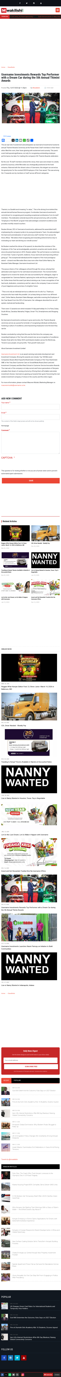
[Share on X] (6, 1374)
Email (3, 413)
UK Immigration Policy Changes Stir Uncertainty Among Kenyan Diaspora (35, 1137)
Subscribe (48, 1374)
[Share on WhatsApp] (9, 1374)
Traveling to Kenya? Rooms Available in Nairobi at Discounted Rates (26, 762)
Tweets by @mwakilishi (9, 1159)
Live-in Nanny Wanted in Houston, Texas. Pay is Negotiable (23, 798)
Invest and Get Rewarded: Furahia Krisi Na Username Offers (23, 871)
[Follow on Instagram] (22, 1374)
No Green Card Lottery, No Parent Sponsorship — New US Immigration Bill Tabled (23, 16)
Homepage (5, 426)
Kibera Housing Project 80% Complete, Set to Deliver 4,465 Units (35, 1185)
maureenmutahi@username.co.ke (13, 385)
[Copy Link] (17, 1374)
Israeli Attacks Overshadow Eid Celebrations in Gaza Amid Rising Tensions (35, 1148)
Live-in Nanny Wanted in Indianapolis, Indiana (17, 985)
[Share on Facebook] (2, 1374)
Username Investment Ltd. (10, 354)
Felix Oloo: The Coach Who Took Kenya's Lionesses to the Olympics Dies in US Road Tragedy (32, 1174)
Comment (5, 430)
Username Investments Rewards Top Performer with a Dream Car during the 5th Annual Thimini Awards (28, 909)
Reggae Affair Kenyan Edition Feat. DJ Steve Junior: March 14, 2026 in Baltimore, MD (27, 688)
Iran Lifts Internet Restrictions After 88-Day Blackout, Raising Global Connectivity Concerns (33, 1114)
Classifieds (11, 67)
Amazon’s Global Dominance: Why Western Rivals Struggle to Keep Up (34, 1126)
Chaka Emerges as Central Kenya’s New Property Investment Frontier (34, 1254)
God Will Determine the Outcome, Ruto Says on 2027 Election (34, 1091)
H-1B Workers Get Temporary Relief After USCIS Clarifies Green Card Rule (34, 1197)
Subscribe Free (31, 1066)
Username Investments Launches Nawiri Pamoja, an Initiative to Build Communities (27, 947)
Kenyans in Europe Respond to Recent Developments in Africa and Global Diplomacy (36, 1231)
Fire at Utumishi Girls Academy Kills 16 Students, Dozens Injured (35, 1102)
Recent (6, 1080)
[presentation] (18, 465)
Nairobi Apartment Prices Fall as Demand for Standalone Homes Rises (35, 1265)
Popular (17, 1080)
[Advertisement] (30, 38)
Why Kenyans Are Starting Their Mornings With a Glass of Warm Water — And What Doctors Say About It (35, 1208)
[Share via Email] (13, 1374)
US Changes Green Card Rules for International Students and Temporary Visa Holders (32, 1307)
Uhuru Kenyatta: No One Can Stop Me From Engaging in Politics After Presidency (35, 1276)
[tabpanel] (30, 1116)
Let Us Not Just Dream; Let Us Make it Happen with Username (24, 835)
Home (3, 67)
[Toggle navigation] (58, 10)
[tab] (6, 1080)
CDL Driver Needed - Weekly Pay (13, 726)
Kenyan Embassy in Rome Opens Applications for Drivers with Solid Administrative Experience (34, 1220)
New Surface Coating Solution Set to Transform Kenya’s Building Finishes (35, 1242)
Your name (5, 403)
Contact (57, 1374)
